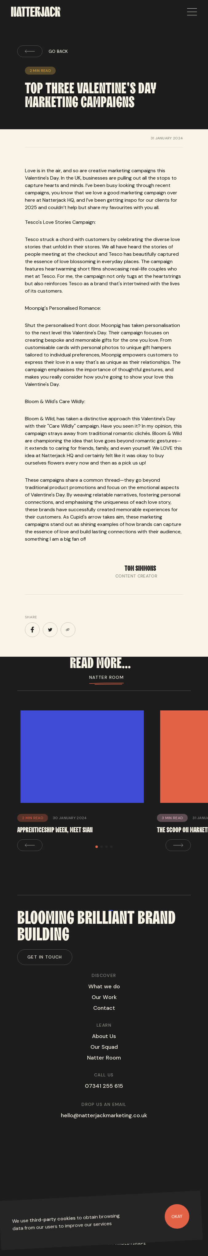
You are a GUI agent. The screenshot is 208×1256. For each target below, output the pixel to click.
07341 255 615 (104, 1086)
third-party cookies (53, 1219)
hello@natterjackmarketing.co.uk (104, 1115)
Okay (177, 1216)
